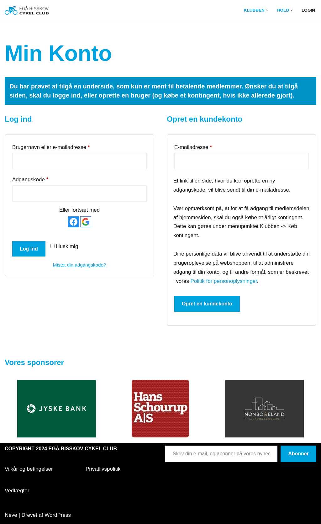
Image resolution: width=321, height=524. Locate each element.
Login (308, 10)
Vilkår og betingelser (29, 469)
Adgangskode (30, 178)
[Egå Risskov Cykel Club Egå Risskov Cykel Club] (27, 10)
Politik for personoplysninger (224, 281)
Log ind (29, 248)
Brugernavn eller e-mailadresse (51, 146)
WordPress (58, 515)
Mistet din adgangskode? (79, 264)
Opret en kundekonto (207, 304)
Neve (11, 515)
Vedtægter (17, 491)
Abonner (298, 454)
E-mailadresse (193, 146)
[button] (267, 10)
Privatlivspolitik (103, 469)
